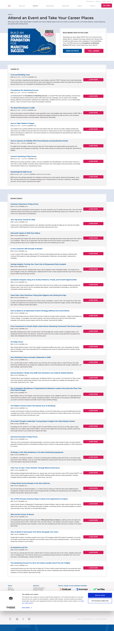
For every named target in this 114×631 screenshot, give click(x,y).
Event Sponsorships (13, 601)
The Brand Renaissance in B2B (23, 108)
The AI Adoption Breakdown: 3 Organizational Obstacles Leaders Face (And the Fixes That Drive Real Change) (46, 390)
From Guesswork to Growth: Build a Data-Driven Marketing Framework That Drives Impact (46, 327)
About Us (10, 588)
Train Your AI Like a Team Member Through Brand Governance (35, 468)
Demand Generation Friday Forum (24, 437)
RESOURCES (50, 6)
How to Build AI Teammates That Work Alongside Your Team (34, 533)
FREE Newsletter (90, 1)
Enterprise (98, 1)
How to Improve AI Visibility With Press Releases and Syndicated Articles (39, 141)
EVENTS (35, 6)
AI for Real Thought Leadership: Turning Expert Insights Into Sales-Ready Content (43, 422)
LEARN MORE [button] (93, 80)
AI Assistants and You (19, 548)
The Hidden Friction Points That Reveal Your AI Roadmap (33, 406)
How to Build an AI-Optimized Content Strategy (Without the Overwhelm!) (40, 311)
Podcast (104, 1)
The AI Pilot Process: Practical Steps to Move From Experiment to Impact (39, 500)
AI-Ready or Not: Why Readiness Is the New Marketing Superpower (37, 453)
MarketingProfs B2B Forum (21, 172)
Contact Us (36, 600)
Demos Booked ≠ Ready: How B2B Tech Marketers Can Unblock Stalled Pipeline (42, 373)
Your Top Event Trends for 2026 (23, 220)
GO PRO (106, 6)
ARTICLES (22, 6)
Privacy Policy (36, 607)
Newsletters (11, 592)
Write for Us (11, 603)
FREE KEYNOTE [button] (72, 51)
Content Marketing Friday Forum (23, 157)
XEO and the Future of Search (22, 515)
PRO (9, 6)
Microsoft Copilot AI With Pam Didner (25, 234)
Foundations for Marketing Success (24, 91)
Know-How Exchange (38, 601)
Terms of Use (36, 605)
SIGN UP (92, 6)
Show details (26, 627)
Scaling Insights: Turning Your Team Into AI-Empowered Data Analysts (38, 265)
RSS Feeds (11, 590)
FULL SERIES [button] (94, 51)
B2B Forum (36, 592)
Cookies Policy (37, 608)
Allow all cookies (100, 615)
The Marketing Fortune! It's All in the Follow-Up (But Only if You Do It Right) (40, 564)
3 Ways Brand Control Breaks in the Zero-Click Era (30, 484)
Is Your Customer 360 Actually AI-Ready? (27, 249)
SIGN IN (79, 6)
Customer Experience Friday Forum (24, 205)
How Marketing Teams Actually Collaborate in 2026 (31, 358)
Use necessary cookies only (100, 621)
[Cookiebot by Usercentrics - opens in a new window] (11, 627)
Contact (109, 1)
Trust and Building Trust (20, 75)
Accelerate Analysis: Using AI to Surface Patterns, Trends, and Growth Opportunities (44, 280)
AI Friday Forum (17, 342)
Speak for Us (11, 605)
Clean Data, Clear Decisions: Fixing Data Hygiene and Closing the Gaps (38, 296)
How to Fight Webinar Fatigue (22, 124)
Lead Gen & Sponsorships (15, 600)
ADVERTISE (65, 6)
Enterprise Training (38, 590)
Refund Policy (36, 603)
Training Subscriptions (39, 588)
